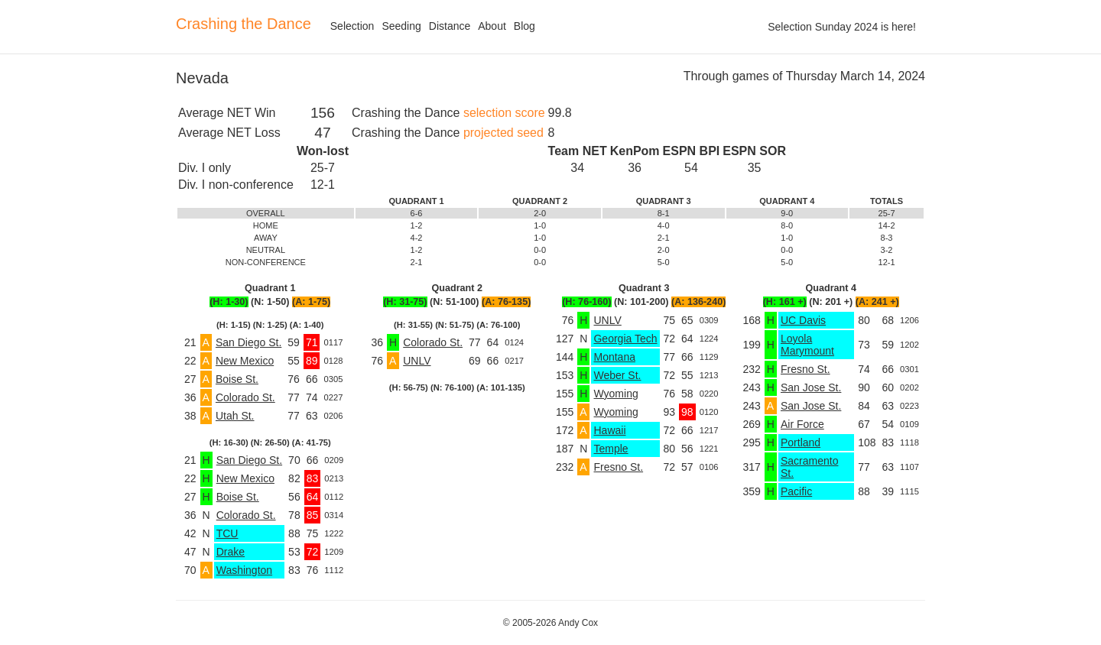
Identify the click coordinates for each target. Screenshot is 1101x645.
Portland (800, 442)
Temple (610, 448)
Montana (614, 357)
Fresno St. (618, 467)
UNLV (416, 361)
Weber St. (617, 375)
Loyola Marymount (807, 344)
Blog (524, 26)
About (492, 26)
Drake (230, 552)
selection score (504, 112)
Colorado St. (245, 397)
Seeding (401, 26)
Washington (244, 570)
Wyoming (615, 393)
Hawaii (609, 430)
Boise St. (237, 379)
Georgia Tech (625, 338)
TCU (227, 533)
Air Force (802, 424)
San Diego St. (248, 342)
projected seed (503, 132)
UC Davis (803, 320)
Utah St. (235, 416)
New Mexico (245, 361)
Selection (352, 26)
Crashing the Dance (243, 23)
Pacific (796, 491)
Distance (449, 26)
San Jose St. (811, 387)
